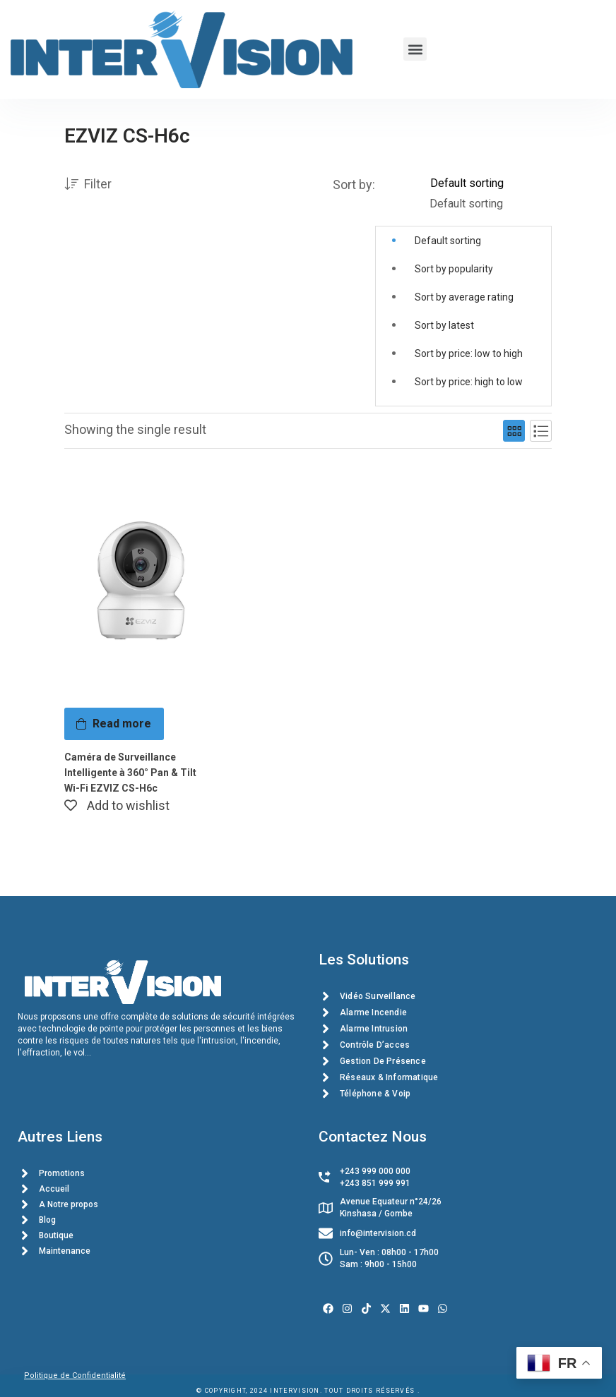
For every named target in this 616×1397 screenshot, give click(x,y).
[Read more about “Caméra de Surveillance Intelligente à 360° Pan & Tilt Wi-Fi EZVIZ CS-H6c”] (114, 724)
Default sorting (448, 240)
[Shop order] (491, 183)
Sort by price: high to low (469, 381)
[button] (415, 49)
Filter (88, 184)
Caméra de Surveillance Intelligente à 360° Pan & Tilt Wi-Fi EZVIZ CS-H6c (130, 772)
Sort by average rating (464, 297)
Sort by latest (444, 325)
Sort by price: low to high (469, 353)
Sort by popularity (454, 268)
